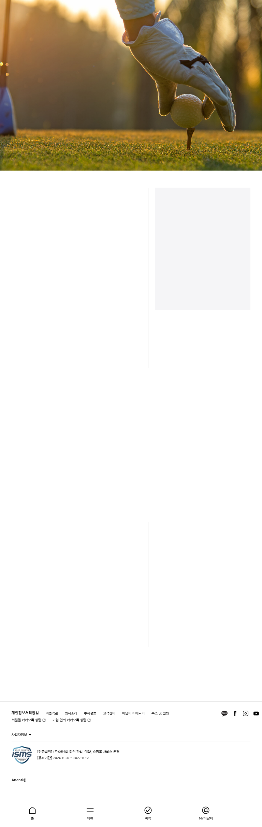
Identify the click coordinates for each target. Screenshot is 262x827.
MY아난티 (206, 818)
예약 (148, 818)
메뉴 (90, 818)
